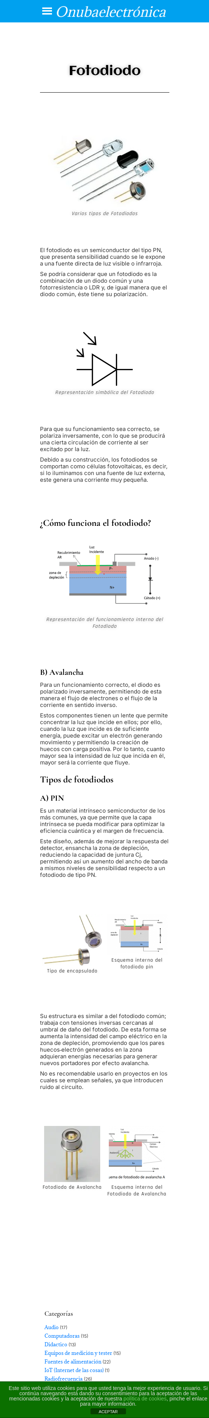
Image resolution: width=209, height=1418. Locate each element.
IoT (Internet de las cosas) (74, 1370)
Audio (51, 1327)
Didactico (55, 1344)
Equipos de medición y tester (78, 1353)
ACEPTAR (108, 1411)
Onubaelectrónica (110, 11)
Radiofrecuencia (63, 1378)
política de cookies (144, 1399)
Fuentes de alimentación (72, 1361)
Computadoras (62, 1335)
